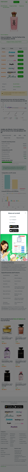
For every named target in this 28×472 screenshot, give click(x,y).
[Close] (25, 213)
